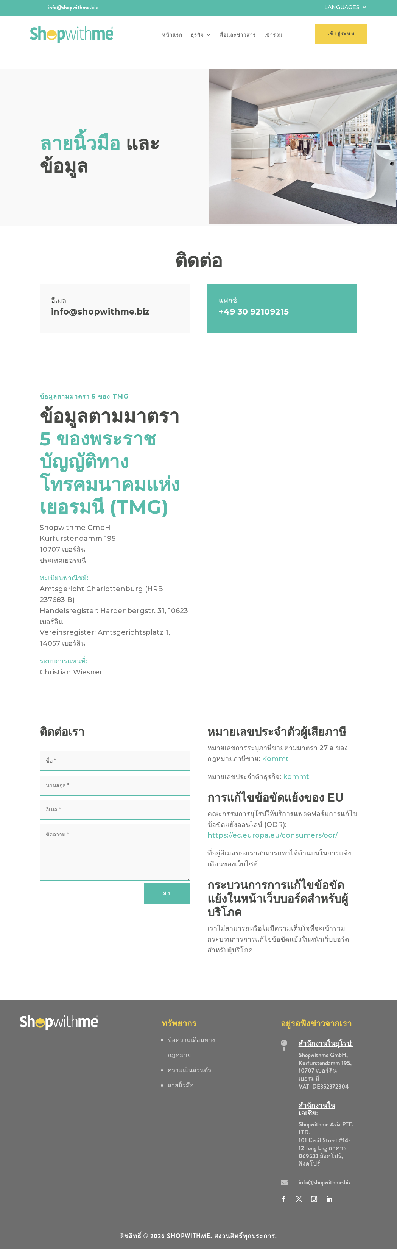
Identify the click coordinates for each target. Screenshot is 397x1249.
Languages (342, 8)
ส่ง (167, 878)
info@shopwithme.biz (73, 7)
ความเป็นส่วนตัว (189, 1055)
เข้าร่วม (273, 35)
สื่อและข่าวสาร (238, 35)
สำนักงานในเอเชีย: (317, 1094)
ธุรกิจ (197, 35)
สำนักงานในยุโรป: (326, 1029)
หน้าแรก (172, 35)
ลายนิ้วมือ (181, 1070)
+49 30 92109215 (254, 297)
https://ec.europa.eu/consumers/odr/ (272, 821)
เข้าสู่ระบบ (341, 33)
